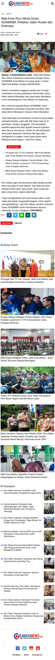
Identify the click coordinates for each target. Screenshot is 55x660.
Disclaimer (37, 655)
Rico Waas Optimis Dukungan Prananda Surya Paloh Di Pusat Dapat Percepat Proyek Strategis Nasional (21, 602)
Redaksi (16, 655)
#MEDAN (18, 223)
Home (3, 14)
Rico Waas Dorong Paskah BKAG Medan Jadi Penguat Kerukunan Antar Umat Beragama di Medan (22, 547)
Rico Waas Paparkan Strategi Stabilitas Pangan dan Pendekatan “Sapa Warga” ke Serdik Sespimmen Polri (22, 520)
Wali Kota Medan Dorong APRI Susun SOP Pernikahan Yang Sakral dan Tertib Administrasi (23, 533)
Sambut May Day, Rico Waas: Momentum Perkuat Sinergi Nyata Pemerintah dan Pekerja (22, 588)
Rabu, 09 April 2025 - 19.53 (9, 35)
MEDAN (8, 14)
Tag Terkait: (6, 223)
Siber (26, 655)
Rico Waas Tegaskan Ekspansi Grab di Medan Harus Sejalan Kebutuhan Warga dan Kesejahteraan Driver (23, 615)
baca (40, 34)
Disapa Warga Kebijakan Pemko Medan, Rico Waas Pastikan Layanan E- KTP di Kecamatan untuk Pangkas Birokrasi (27, 163)
